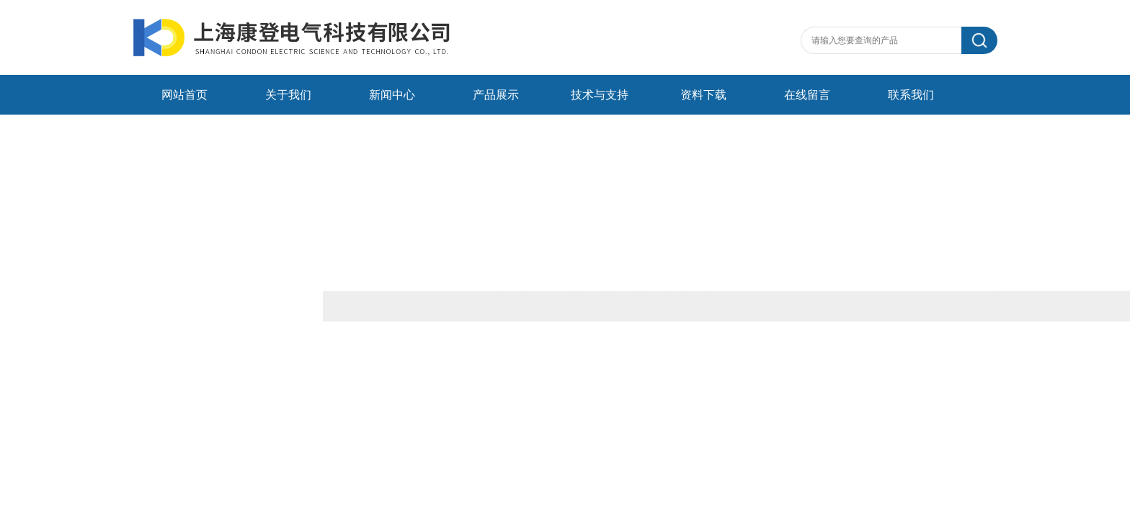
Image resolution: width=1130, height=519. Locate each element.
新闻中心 (392, 95)
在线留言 (807, 95)
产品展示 (496, 95)
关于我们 (288, 95)
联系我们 (911, 95)
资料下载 (703, 95)
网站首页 (184, 95)
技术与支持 (599, 95)
